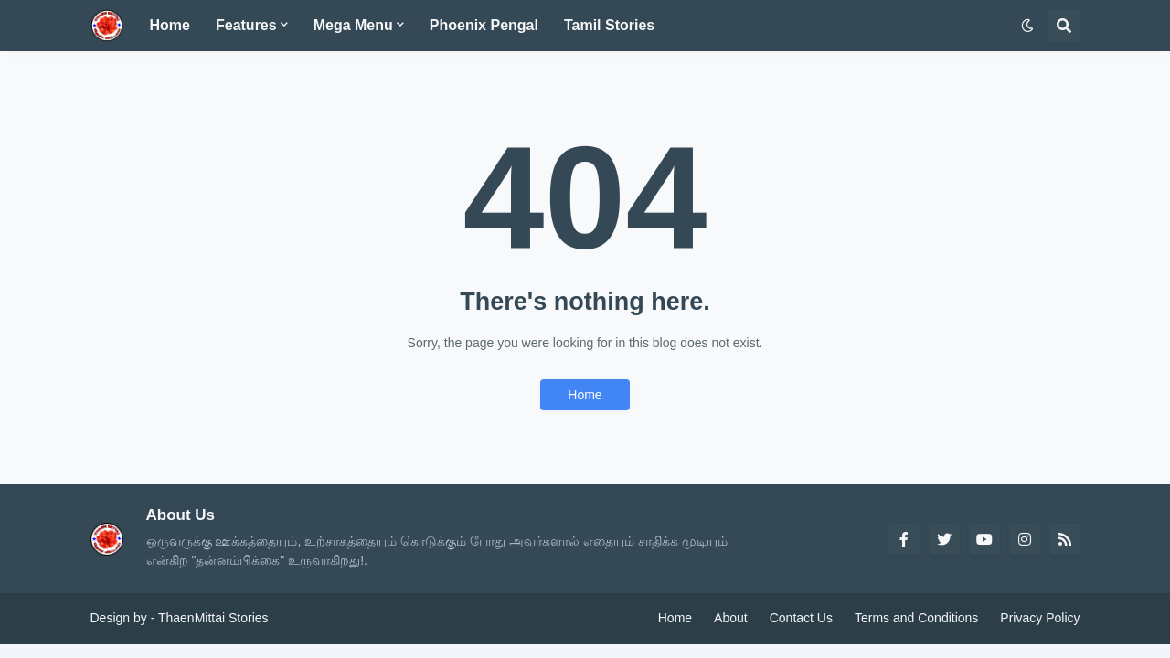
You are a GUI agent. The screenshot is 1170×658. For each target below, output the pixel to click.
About (731, 617)
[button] (1027, 25)
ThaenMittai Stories (213, 617)
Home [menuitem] (170, 25)
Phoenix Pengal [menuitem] (484, 25)
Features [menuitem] (246, 25)
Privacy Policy (1040, 617)
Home (584, 394)
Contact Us (801, 617)
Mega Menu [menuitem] (353, 25)
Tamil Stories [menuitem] (609, 25)
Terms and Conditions (916, 617)
